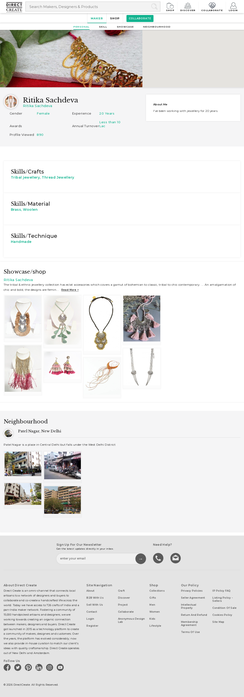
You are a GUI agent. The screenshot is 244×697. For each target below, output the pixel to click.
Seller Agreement (193, 597)
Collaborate (212, 6)
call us (159, 558)
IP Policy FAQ (221, 590)
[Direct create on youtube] (61, 667)
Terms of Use (190, 632)
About (90, 590)
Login (233, 6)
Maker (97, 18)
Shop (172, 6)
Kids (152, 618)
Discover (189, 6)
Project (123, 604)
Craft (121, 590)
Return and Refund (194, 615)
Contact (91, 611)
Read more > (70, 289)
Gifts (152, 597)
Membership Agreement (189, 623)
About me (160, 104)
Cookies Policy (222, 615)
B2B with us (94, 597)
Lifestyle (155, 625)
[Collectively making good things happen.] (16, 7)
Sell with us (94, 604)
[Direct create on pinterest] (29, 667)
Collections (156, 590)
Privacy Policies (192, 590)
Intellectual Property (188, 606)
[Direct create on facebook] (8, 667)
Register (92, 625)
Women (154, 611)
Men (152, 604)
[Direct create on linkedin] (39, 667)
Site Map (218, 622)
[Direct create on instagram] (50, 667)
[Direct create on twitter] (18, 667)
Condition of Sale (224, 608)
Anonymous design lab (131, 620)
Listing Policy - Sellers (222, 599)
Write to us (176, 558)
